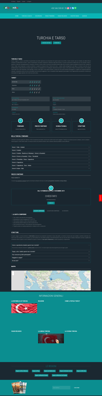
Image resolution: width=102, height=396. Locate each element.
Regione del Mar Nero (81, 338)
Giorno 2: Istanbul (16, 150)
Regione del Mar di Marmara (22, 338)
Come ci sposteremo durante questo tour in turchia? (25, 245)
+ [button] (13, 272)
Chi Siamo (13, 1)
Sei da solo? (15, 260)
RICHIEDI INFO (57, 42)
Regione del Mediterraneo (49, 338)
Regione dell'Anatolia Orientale (41, 343)
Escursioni (38, 16)
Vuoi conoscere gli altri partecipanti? (21, 254)
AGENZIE (84, 16)
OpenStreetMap (87, 289)
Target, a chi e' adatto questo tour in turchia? (23, 251)
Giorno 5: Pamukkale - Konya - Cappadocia (23, 159)
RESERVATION (100, 198)
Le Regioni (29, 1)
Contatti (23, 1)
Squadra (18, 1)
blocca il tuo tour (46, 42)
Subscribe (76, 355)
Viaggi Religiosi (62, 16)
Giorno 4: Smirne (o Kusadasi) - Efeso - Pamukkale (25, 156)
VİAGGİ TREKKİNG (49, 16)
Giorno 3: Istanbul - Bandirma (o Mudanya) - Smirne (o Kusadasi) (28, 153)
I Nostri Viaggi (74, 16)
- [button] (13, 274)
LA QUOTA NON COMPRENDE (53, 211)
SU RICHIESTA (65, 211)
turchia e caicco (27, 16)
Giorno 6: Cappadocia (17, 162)
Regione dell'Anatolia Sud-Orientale (60, 343)
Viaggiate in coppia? (17, 257)
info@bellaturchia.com (51, 373)
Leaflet (83, 289)
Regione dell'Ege (36, 338)
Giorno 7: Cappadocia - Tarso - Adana (21, 165)
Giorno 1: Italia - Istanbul (18, 147)
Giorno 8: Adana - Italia (18, 168)
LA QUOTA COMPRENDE (39, 211)
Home (16, 16)
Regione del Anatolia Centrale (66, 338)
